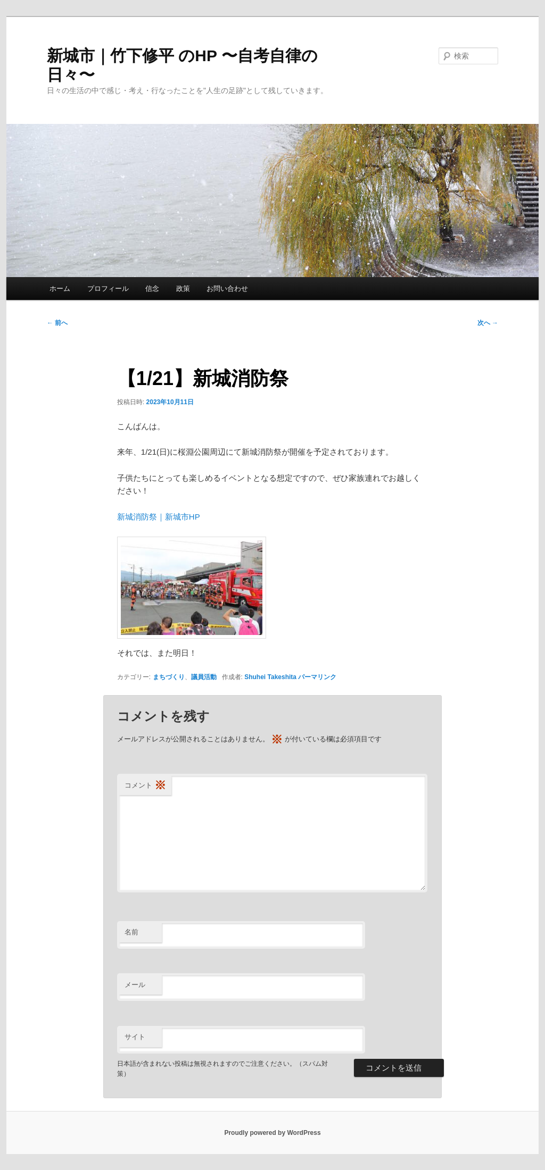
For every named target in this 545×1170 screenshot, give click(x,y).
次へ (487, 323)
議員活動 (204, 677)
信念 (152, 288)
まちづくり (169, 677)
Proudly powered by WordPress (272, 1132)
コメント (145, 785)
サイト (135, 1037)
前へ (57, 323)
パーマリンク (317, 677)
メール (135, 985)
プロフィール (108, 288)
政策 (183, 288)
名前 (131, 932)
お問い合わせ (227, 288)
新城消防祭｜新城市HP (158, 516)
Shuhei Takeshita (270, 677)
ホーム (59, 288)
